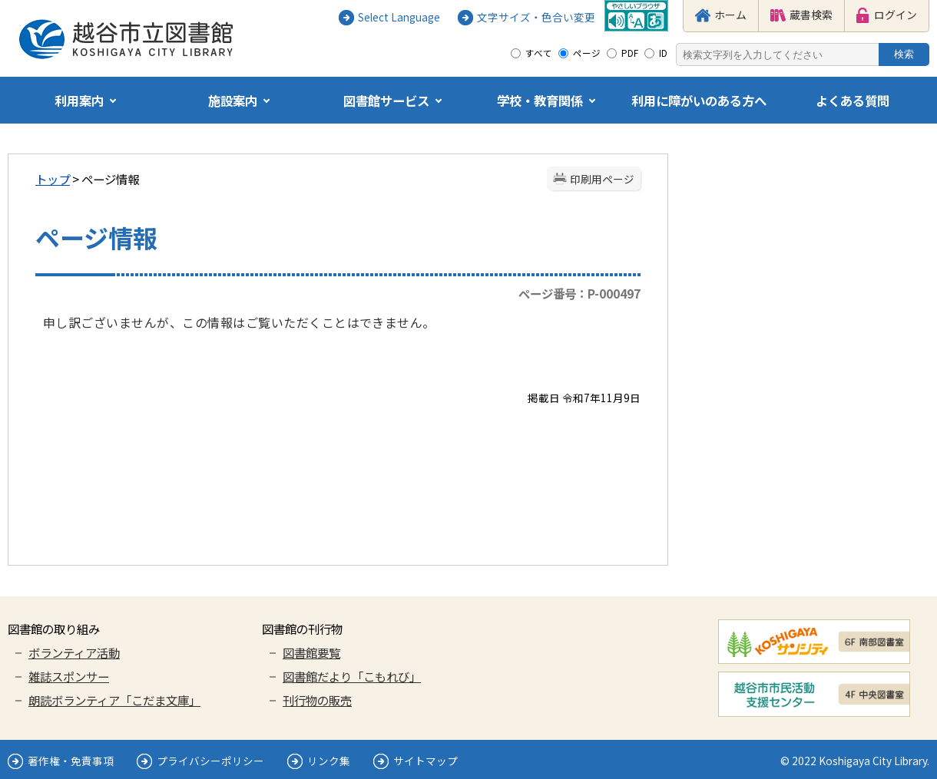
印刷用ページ (602, 178)
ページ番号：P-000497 (579, 293)
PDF (629, 53)
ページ (587, 53)
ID (663, 53)
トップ (52, 178)
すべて (538, 53)
